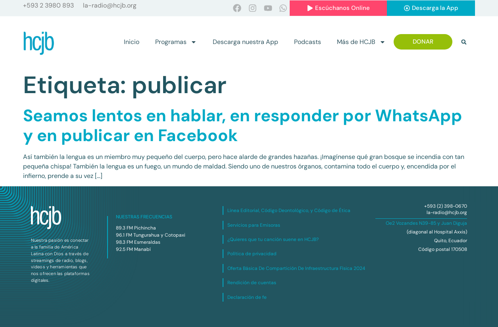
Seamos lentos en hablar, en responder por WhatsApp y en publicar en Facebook (242, 125)
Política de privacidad (252, 254)
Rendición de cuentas (251, 282)
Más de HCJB (361, 42)
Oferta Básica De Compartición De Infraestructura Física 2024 (296, 268)
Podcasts (307, 42)
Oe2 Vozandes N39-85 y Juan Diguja (426, 223)
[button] (464, 42)
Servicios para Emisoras (253, 225)
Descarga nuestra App (245, 42)
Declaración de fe (247, 297)
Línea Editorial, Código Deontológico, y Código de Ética (288, 210)
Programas (176, 42)
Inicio (131, 42)
